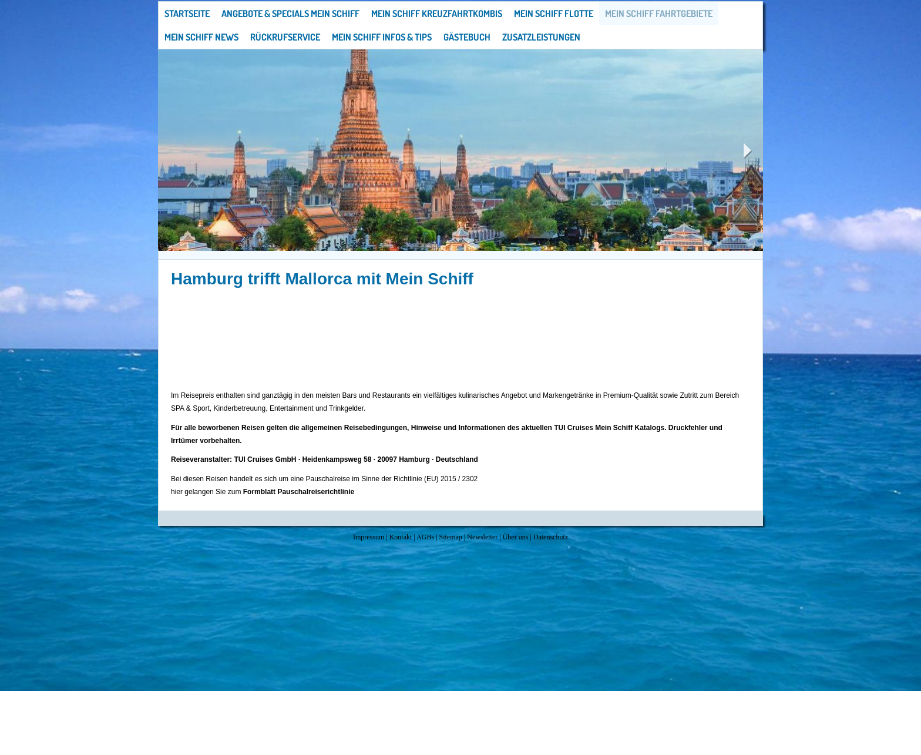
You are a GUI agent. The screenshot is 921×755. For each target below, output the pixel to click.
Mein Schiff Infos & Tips (382, 37)
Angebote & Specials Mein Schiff (290, 13)
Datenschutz (550, 537)
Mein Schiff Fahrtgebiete (658, 13)
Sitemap (450, 537)
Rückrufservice (285, 37)
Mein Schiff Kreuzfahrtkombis (436, 13)
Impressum (368, 537)
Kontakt (400, 537)
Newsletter (482, 537)
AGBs (425, 537)
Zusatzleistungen (541, 37)
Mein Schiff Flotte (553, 13)
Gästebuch (466, 37)
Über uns (516, 537)
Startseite (187, 13)
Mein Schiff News (201, 37)
